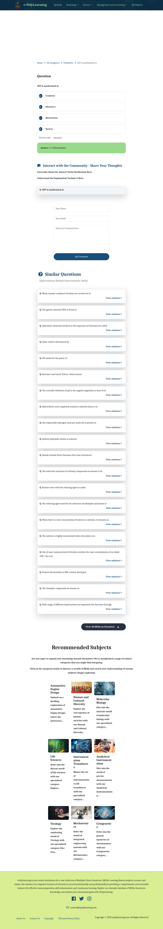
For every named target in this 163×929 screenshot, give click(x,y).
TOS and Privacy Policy (68, 918)
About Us (20, 918)
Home (40, 63)
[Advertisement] (81, 32)
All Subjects (136, 5)
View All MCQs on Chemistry (103, 627)
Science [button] (87, 5)
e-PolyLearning (30, 5)
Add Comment (81, 256)
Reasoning (72, 5)
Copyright (49, 918)
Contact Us (35, 918)
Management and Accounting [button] (111, 5)
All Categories (53, 63)
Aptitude (58, 5)
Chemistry (68, 63)
